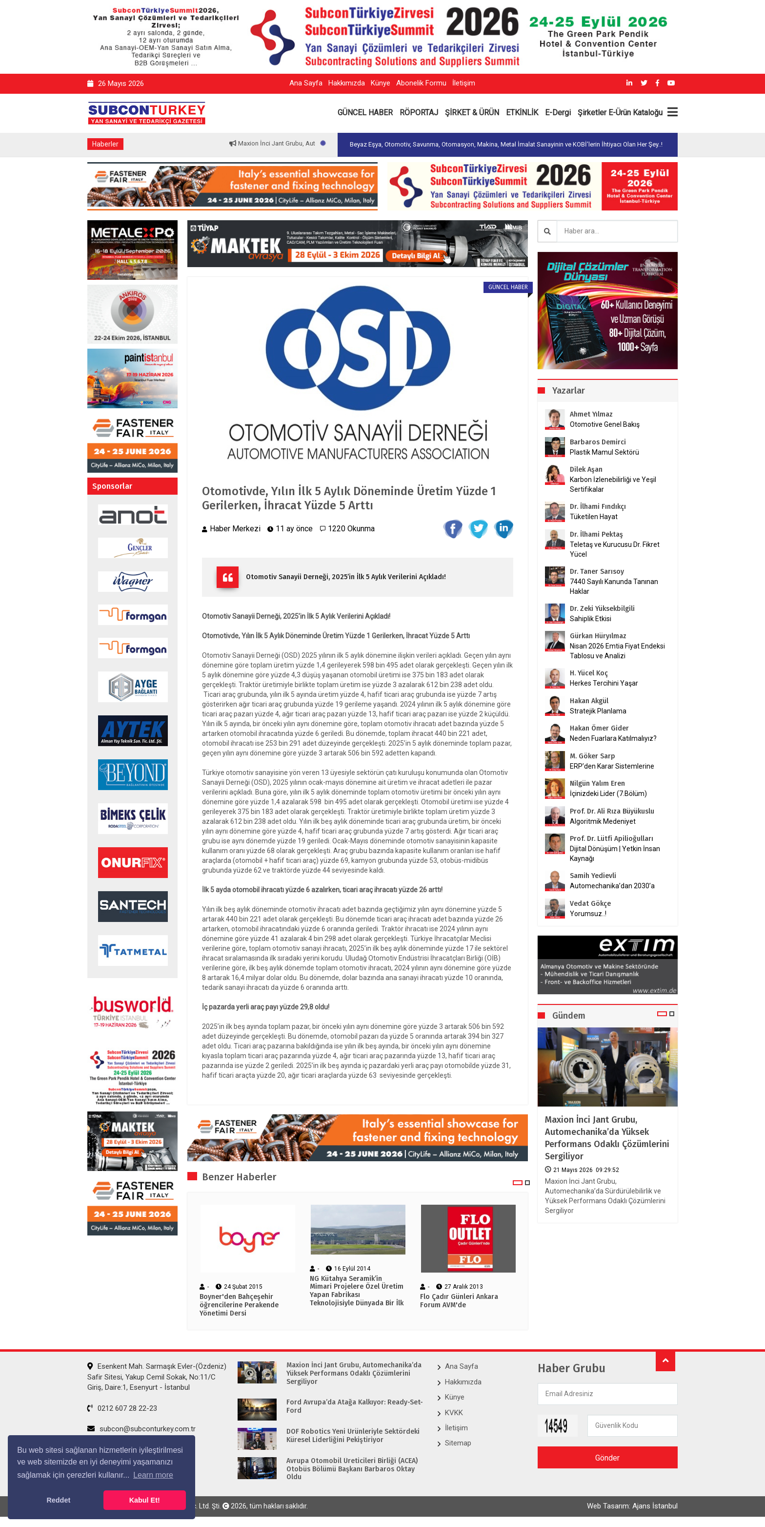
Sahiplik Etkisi (590, 619)
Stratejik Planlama (598, 711)
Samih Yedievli (593, 876)
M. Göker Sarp (592, 756)
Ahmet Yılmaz (591, 414)
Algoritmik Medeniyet (603, 821)
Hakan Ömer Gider (599, 728)
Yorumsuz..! (588, 914)
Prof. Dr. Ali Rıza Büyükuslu (612, 811)
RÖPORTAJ (419, 112)
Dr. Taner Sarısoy (597, 571)
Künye (380, 83)
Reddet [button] (58, 1500)
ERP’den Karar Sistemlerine (612, 766)
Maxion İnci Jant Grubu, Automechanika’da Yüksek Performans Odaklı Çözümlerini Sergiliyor (607, 1138)
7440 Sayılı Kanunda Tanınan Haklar (614, 586)
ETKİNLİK (522, 112)
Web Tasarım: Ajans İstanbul (632, 1506)
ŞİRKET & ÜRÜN (472, 112)
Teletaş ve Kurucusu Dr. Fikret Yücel (615, 549)
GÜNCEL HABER (365, 112)
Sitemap (458, 1443)
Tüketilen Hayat (597, 517)
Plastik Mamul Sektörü (604, 452)
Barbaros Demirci (598, 442)
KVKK (454, 1412)
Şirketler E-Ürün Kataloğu (620, 112)
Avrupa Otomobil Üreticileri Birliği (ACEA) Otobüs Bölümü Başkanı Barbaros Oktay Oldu (352, 1469)
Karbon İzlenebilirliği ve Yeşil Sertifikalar (613, 484)
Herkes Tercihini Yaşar (604, 683)
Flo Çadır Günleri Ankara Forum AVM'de (459, 1301)
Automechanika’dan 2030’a (612, 886)
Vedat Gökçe (590, 903)
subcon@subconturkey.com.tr (141, 1428)
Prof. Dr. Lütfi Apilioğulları (611, 839)
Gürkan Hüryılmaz (598, 636)
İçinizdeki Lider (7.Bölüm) (608, 793)
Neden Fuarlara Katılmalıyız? (613, 738)
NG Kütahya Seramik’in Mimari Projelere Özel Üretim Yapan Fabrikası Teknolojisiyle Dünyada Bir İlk (356, 1291)
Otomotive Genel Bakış (605, 424)
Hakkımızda (346, 83)
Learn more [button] (153, 1475)
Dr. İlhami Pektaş (596, 534)
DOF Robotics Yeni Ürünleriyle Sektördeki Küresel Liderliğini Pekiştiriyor (353, 1436)
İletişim (463, 83)
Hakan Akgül (589, 701)
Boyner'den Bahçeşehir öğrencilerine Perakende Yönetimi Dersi (239, 1305)
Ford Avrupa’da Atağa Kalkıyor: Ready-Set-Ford (354, 1407)
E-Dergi (558, 112)
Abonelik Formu (421, 83)
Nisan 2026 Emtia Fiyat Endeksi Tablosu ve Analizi (617, 651)
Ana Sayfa (305, 83)
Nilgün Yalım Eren (597, 783)
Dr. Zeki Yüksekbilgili (602, 609)
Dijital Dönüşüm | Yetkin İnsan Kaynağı (615, 853)
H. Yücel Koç (589, 673)
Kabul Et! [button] (144, 1500)
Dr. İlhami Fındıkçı (598, 506)
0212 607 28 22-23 (122, 1408)
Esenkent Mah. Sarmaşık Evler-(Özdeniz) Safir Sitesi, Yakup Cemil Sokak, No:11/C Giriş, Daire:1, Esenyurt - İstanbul (156, 1377)
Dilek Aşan (586, 469)
